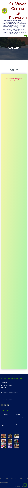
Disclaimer (4, 423)
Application (5, 414)
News (3, 420)
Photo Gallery (19, 417)
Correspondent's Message (20, 423)
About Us (4, 417)
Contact (18, 414)
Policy (3, 425)
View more (3, 449)
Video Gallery (19, 420)
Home (8, 51)
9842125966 (6, 396)
